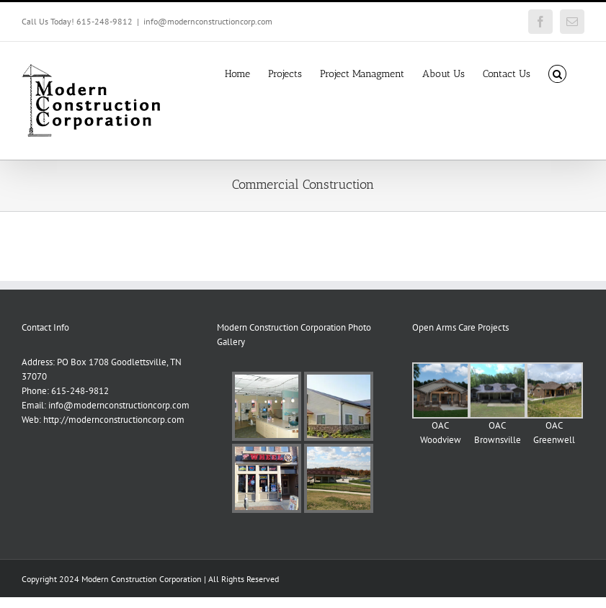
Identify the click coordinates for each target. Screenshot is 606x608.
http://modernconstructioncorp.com (113, 419)
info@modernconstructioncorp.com (207, 21)
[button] (557, 73)
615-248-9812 (80, 391)
